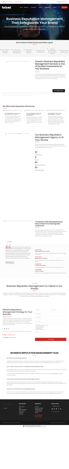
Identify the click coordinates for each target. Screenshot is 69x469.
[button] (1, 51)
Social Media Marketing (51, 345)
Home (21, 7)
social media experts (53, 393)
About (40, 7)
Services (26, 7)
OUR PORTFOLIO (38, 435)
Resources (47, 7)
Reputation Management (51, 349)
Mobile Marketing (51, 348)
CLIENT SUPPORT (55, 431)
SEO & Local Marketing (51, 346)
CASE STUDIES (38, 436)
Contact (55, 7)
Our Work (33, 7)
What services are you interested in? (51, 344)
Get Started (51, 359)
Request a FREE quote (54, 413)
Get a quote (64, 7)
